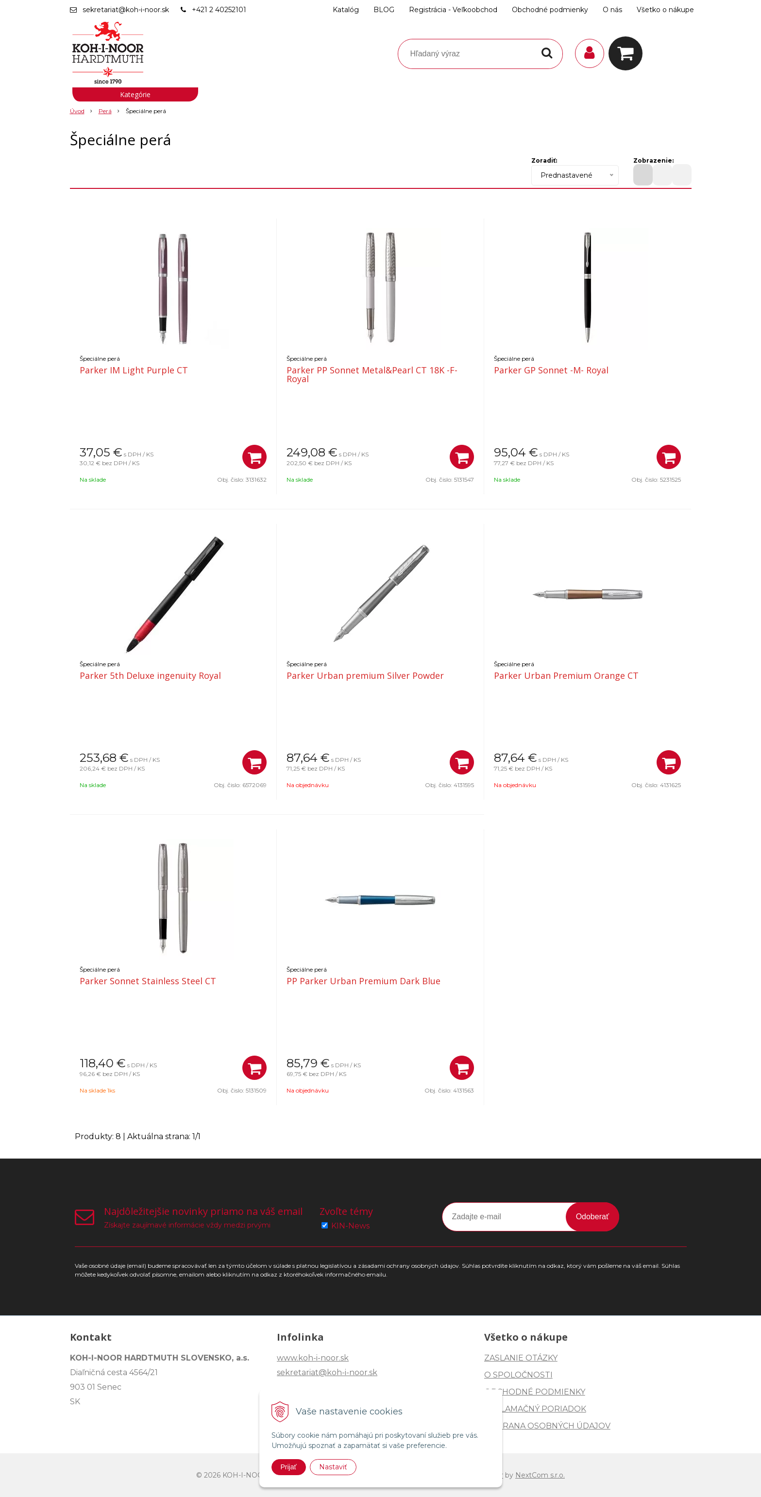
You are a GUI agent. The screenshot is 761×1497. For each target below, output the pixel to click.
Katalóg (346, 9)
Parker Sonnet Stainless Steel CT (148, 981)
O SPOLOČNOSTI (518, 1374)
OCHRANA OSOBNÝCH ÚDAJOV (547, 1425)
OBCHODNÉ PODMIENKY (534, 1391)
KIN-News (350, 1225)
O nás (612, 9)
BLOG (383, 9)
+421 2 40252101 (219, 9)
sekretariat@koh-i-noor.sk (126, 9)
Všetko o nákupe (665, 9)
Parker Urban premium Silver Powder (365, 675)
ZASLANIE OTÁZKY (521, 1357)
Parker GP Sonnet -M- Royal (551, 370)
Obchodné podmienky (550, 9)
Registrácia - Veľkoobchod (453, 9)
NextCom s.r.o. (540, 1475)
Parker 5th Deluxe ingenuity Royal (150, 675)
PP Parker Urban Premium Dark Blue (363, 981)
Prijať (289, 1467)
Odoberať (592, 1216)
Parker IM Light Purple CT (134, 370)
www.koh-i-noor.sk (313, 1357)
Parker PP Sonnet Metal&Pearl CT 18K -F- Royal (372, 374)
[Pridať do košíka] (254, 457)
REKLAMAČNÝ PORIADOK (535, 1408)
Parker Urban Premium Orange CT (566, 675)
